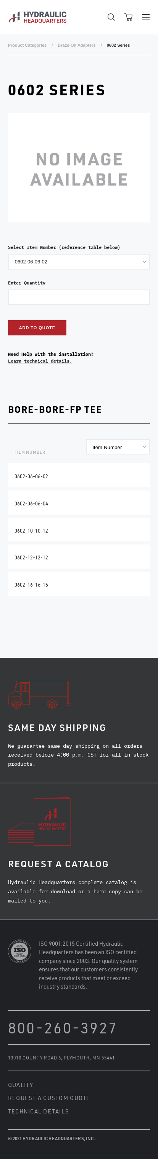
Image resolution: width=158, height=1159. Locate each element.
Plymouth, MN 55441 (89, 1057)
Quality (21, 1085)
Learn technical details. (40, 361)
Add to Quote (37, 327)
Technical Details (38, 1111)
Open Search (111, 17)
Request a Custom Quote (49, 1098)
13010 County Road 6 (34, 1057)
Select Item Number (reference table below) (64, 247)
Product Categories (27, 45)
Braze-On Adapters (76, 45)
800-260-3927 (63, 1027)
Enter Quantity (26, 283)
